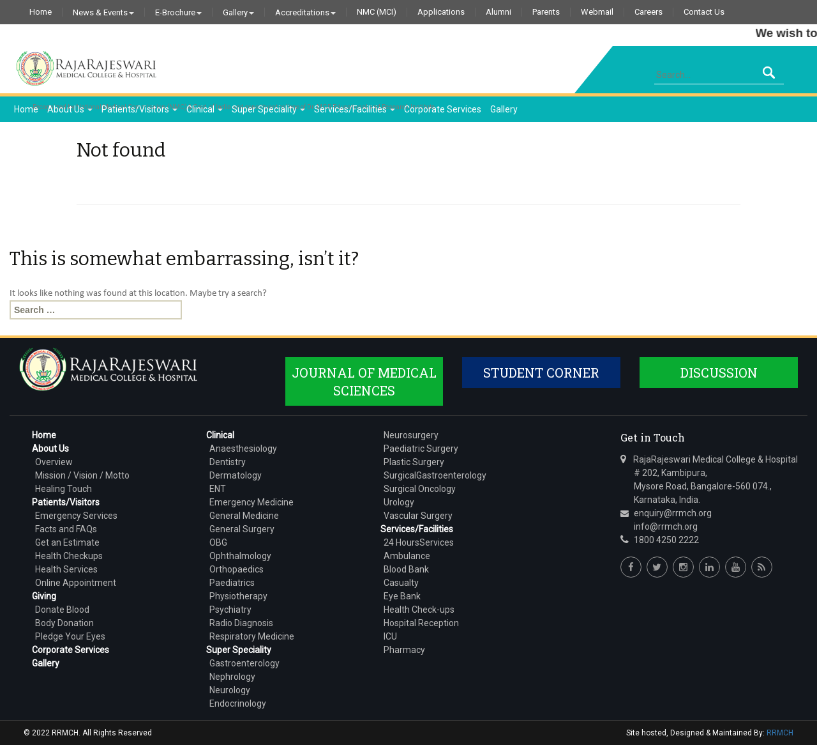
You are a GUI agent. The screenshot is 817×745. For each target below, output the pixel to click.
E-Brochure (178, 12)
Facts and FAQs (66, 529)
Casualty (401, 583)
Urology (399, 502)
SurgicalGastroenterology (435, 475)
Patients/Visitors (139, 109)
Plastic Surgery (414, 462)
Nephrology (232, 677)
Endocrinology (237, 703)
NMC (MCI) (376, 12)
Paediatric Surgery (421, 448)
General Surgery (241, 529)
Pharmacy (404, 650)
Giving (44, 596)
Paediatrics (232, 583)
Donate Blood (62, 609)
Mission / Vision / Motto (82, 475)
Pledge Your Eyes (70, 636)
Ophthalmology (240, 556)
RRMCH (780, 732)
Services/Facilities (354, 109)
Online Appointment (75, 583)
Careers (648, 12)
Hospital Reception (421, 623)
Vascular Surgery (418, 516)
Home (40, 12)
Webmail (597, 12)
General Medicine (244, 516)
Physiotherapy (238, 596)
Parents (546, 12)
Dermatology (235, 475)
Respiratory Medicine (251, 636)
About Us (70, 109)
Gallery (238, 12)
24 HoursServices (419, 542)
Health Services (66, 569)
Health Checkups (69, 556)
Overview (54, 462)
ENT (217, 489)
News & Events (103, 12)
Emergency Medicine (251, 502)
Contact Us (704, 12)
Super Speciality (268, 109)
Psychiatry (230, 609)
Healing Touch (63, 489)
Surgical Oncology (420, 489)
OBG (218, 542)
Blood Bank (406, 569)
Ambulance (407, 556)
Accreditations (305, 12)
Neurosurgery (411, 435)
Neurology (229, 690)
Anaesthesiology (243, 448)
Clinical (204, 109)
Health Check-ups (419, 609)
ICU (390, 636)
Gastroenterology (244, 663)
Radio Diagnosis (241, 623)
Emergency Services (76, 516)
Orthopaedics (236, 569)
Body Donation (64, 623)
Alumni (498, 12)
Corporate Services (442, 109)
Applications (441, 12)
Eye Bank (402, 596)
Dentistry (227, 462)
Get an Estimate (67, 542)
